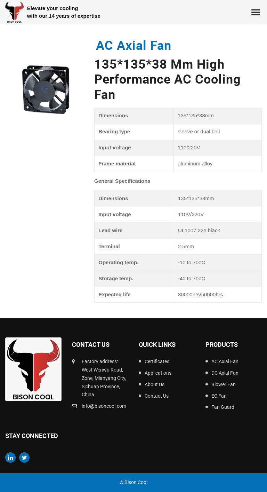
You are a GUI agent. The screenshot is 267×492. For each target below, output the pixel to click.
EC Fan (219, 396)
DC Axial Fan (224, 373)
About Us (154, 384)
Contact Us (157, 396)
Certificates (157, 361)
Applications (158, 373)
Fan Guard (222, 407)
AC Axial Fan (224, 361)
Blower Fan (223, 384)
